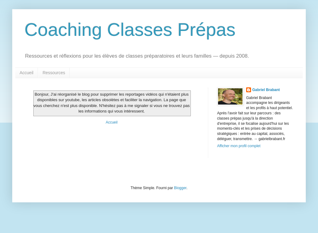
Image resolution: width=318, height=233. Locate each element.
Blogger (180, 188)
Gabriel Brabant (266, 90)
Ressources (54, 72)
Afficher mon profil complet (239, 146)
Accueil (26, 72)
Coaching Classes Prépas (129, 29)
